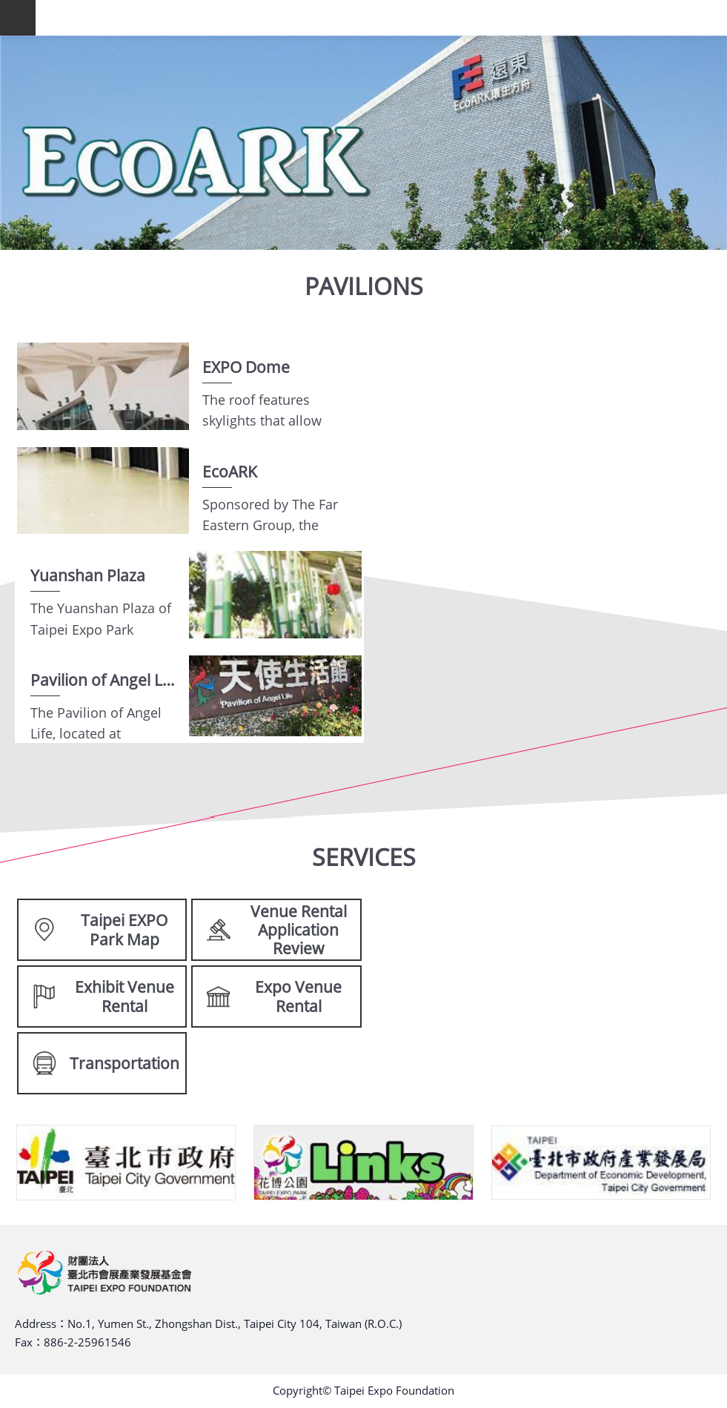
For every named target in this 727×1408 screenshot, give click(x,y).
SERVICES (364, 857)
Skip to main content (7, 7)
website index (18, 18)
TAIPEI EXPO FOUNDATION (381, 18)
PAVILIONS (364, 286)
